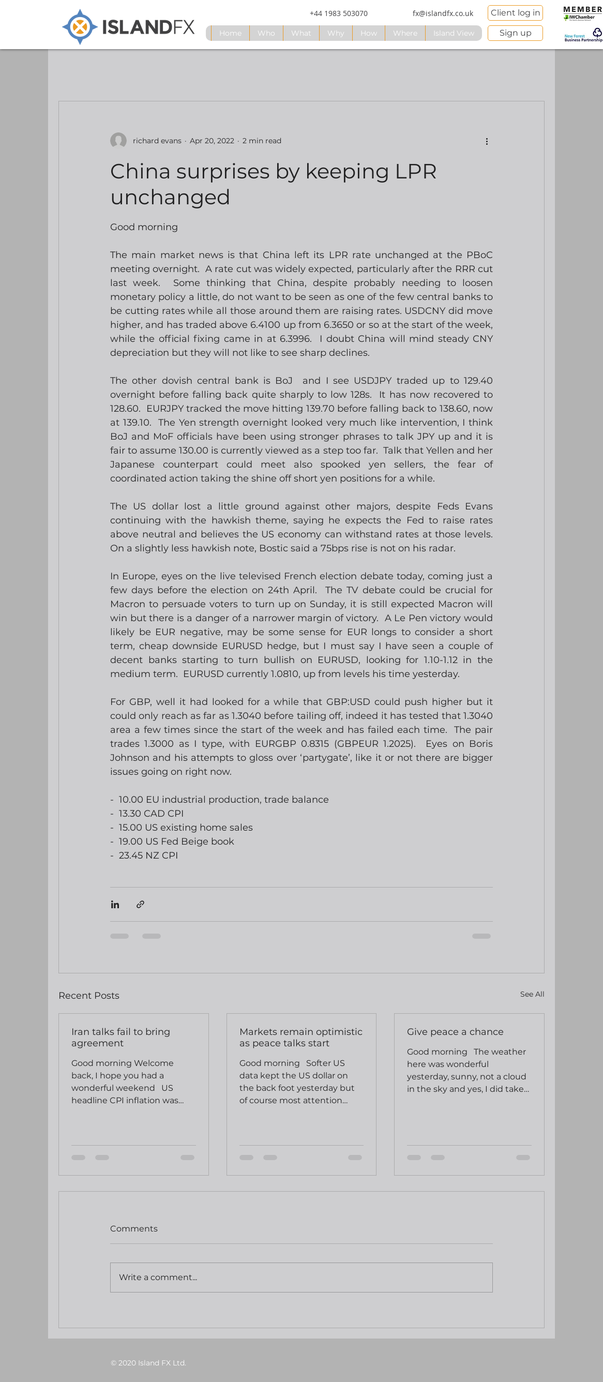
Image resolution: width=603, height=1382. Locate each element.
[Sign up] (515, 33)
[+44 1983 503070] (339, 13)
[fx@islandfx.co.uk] (443, 13)
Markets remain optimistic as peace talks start (301, 1037)
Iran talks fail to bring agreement (120, 1037)
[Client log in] (515, 13)
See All (532, 994)
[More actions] (486, 140)
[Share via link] (140, 904)
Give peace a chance (455, 1032)
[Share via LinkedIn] (115, 904)
